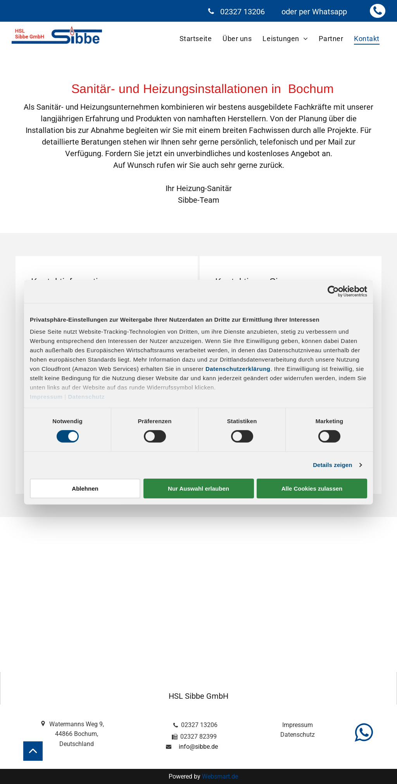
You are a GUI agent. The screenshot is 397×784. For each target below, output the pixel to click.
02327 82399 (198, 736)
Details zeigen (332, 465)
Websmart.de (220, 776)
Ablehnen (85, 488)
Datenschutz (86, 396)
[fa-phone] (377, 14)
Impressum (46, 396)
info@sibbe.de (198, 746)
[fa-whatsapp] (364, 743)
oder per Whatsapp (314, 11)
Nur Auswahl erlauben (198, 488)
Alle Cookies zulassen (312, 488)
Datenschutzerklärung (238, 368)
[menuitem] (195, 39)
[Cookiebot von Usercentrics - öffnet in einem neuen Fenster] (333, 291)
